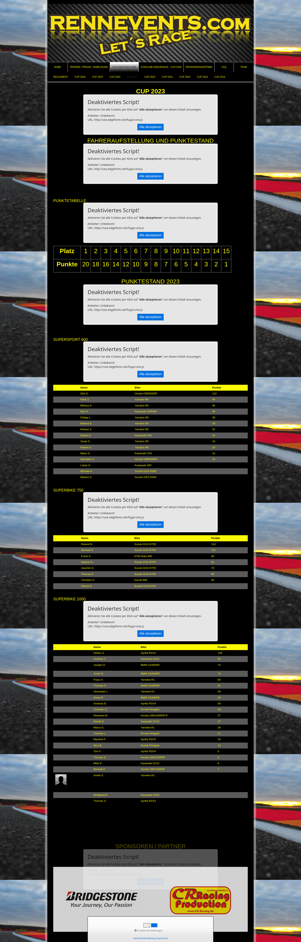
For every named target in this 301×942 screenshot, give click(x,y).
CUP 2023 (132, 77)
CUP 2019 (202, 77)
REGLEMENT (60, 77)
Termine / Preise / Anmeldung (89, 67)
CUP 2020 (184, 77)
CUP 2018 (219, 77)
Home (57, 67)
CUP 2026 (79, 77)
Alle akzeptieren (150, 127)
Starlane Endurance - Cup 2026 (161, 67)
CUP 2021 (167, 77)
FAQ (224, 67)
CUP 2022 (149, 77)
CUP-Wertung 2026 (124, 67)
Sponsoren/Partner (199, 67)
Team (243, 67)
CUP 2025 (97, 77)
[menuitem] (57, 67)
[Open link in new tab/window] (101, 899)
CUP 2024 (114, 77)
